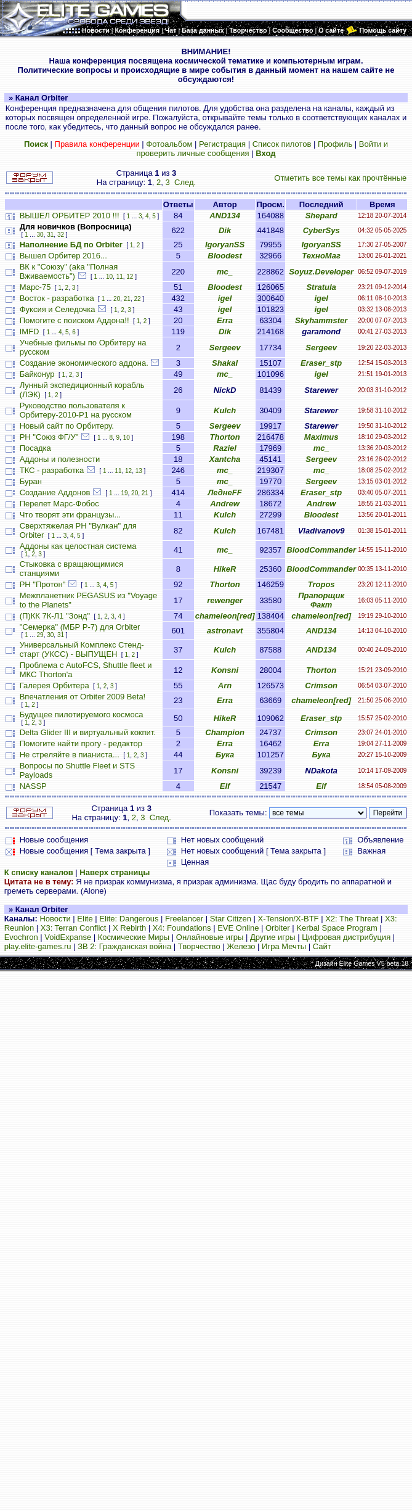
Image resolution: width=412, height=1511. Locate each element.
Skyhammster (321, 320)
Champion (224, 732)
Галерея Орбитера (54, 685)
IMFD (29, 331)
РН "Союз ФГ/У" (49, 437)
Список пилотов (282, 144)
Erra (225, 320)
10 (109, 276)
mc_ (225, 271)
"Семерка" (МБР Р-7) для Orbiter (80, 627)
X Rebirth (129, 928)
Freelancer (184, 918)
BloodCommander (321, 549)
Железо (241, 946)
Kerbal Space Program (337, 928)
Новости (54, 918)
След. (185, 182)
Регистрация (222, 144)
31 (50, 234)
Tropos (321, 584)
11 (119, 276)
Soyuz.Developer (321, 271)
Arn (225, 685)
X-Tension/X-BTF (288, 918)
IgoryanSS (224, 244)
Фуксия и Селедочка (57, 309)
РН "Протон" (43, 584)
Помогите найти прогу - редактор (81, 743)
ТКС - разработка (52, 470)
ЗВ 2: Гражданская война (124, 946)
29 (40, 635)
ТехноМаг (321, 255)
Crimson (321, 685)
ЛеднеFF (224, 492)
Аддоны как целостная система (78, 546)
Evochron (21, 937)
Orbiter (277, 928)
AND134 (224, 215)
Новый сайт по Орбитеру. (67, 425)
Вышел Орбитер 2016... (63, 255)
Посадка (35, 448)
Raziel (224, 448)
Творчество (199, 946)
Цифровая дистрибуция (346, 937)
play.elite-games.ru (37, 946)
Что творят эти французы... (70, 514)
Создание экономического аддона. (84, 363)
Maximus (321, 437)
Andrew (225, 503)
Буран (31, 481)
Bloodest (225, 255)
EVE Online (238, 928)
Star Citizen (230, 918)
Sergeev (225, 347)
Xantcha (225, 459)
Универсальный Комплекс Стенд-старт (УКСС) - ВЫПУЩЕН (82, 649)
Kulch (225, 410)
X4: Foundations (182, 928)
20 (116, 298)
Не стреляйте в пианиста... (69, 754)
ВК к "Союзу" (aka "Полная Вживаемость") (69, 271)
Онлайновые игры (209, 937)
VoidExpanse (67, 937)
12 (129, 276)
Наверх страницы (114, 872)
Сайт (322, 946)
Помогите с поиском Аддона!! (74, 320)
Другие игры (273, 937)
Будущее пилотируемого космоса (81, 714)
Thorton (225, 437)
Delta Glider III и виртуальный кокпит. (88, 732)
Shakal (225, 363)
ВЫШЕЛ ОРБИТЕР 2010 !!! (69, 215)
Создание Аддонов (55, 492)
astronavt (225, 630)
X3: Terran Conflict (74, 928)
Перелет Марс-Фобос (59, 503)
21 (127, 298)
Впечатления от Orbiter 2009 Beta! (83, 696)
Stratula (321, 287)
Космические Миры (133, 937)
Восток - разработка (57, 298)
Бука (225, 754)
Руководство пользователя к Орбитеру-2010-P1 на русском (76, 410)
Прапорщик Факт (321, 600)
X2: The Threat (351, 918)
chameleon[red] (225, 615)
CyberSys (321, 230)
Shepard (321, 215)
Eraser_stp (321, 363)
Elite (84, 918)
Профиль (335, 144)
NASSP (33, 786)
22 (137, 298)
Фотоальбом (169, 144)
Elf (225, 786)
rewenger (225, 600)
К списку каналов (38, 872)
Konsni (224, 670)
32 (60, 234)
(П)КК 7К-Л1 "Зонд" (55, 615)
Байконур (37, 374)
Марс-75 (35, 287)
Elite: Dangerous (128, 918)
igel (225, 298)
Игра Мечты (284, 946)
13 (138, 470)
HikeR (225, 569)
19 (124, 493)
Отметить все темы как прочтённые (340, 178)
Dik (225, 230)
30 (40, 234)
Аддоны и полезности (60, 459)
